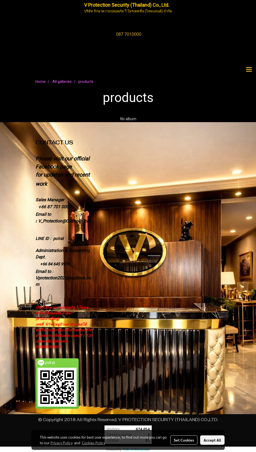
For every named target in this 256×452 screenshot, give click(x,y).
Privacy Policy (62, 442)
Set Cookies (184, 440)
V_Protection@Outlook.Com (64, 221)
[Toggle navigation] (249, 70)
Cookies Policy (93, 442)
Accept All (212, 440)
